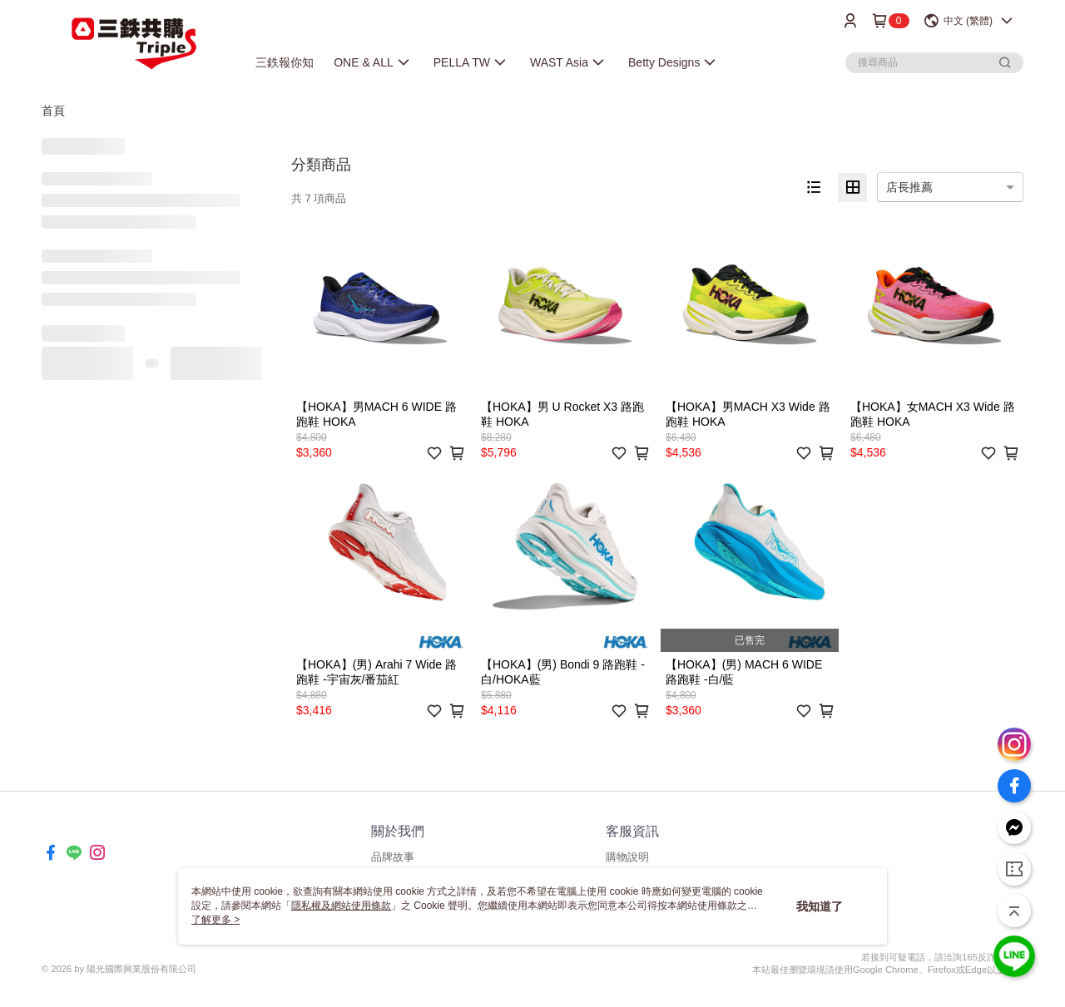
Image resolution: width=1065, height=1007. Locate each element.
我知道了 (819, 906)
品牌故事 (392, 857)
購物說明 (627, 857)
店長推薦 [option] (909, 187)
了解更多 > (215, 920)
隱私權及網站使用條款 (341, 905)
